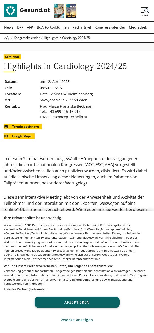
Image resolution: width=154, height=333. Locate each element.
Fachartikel (82, 27)
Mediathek (138, 27)
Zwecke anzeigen (77, 319)
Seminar (12, 56)
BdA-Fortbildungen (53, 27)
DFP (20, 27)
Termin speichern (21, 126)
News (8, 27)
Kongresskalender (110, 27)
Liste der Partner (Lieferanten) (26, 289)
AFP (30, 27)
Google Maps (17, 136)
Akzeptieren (77, 302)
